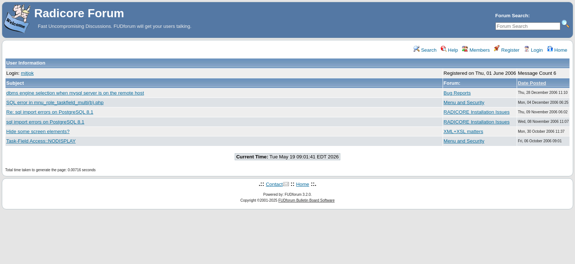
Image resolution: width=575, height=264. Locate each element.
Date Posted (532, 83)
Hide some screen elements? (38, 131)
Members (476, 50)
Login (533, 50)
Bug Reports (457, 93)
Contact (274, 184)
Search (425, 50)
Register (506, 50)
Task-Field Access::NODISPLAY (41, 141)
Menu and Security (464, 102)
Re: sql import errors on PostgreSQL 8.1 (49, 112)
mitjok (27, 73)
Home (557, 50)
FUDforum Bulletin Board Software (306, 200)
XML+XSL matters (463, 131)
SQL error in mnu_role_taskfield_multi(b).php (54, 102)
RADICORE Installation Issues (477, 112)
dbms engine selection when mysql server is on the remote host (75, 93)
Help (449, 50)
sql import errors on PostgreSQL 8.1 (45, 122)
